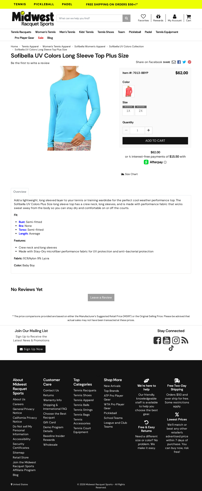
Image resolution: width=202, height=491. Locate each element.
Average (29, 234)
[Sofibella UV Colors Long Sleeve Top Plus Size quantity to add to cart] (137, 130)
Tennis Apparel (83, 400)
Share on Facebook (149, 62)
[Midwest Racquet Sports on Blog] (184, 340)
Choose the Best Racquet (54, 415)
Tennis (20, 4)
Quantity (128, 122)
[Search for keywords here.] (89, 18)
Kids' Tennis (86, 32)
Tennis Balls (81, 405)
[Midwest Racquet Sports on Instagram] (176, 340)
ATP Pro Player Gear (113, 397)
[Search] (126, 18)
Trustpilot (101, 376)
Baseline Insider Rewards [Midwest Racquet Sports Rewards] (54, 438)
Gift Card (49, 422)
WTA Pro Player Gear (114, 406)
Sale (40, 38)
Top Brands (111, 391)
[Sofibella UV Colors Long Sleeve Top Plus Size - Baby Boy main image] (71, 108)
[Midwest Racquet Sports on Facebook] (157, 342)
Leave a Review (101, 297)
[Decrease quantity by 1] (126, 130)
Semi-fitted (30, 222)
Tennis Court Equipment (82, 430)
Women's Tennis (45, 32)
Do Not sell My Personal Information (22, 430)
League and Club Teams (115, 425)
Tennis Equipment (167, 32)
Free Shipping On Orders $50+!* (112, 4)
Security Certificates (21, 446)
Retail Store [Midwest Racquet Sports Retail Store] (21, 457)
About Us (19, 399)
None (25, 226)
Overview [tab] (19, 192)
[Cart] (188, 18)
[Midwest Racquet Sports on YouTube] (166, 340)
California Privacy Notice (25, 420)
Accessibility (21, 439)
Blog (50, 38)
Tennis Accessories (82, 421)
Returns (48, 395)
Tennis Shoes (106, 32)
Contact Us (51, 390)
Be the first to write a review (30, 63)
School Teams (113, 418)
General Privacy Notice (23, 411)
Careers (18, 404)
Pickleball (44, 4)
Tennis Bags (81, 415)
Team (121, 32)
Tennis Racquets (21, 32)
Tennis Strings (83, 410)
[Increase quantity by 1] (148, 130)
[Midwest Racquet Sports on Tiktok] (171, 348)
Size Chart (129, 174)
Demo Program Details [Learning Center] (53, 429)
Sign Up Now (31, 349)
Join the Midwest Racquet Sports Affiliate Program (24, 466)
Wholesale (50, 445)
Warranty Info (52, 400)
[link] (189, 62)
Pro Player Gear (24, 38)
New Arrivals (112, 386)
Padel (67, 4)
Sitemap (18, 453)
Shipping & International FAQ (55, 407)
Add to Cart (155, 141)
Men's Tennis (67, 32)
